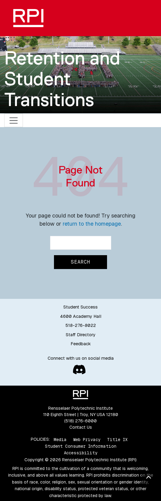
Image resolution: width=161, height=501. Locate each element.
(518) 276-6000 (80, 421)
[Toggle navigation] (13, 120)
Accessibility (80, 453)
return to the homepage (92, 223)
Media (60, 439)
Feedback (81, 343)
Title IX (117, 439)
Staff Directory (81, 334)
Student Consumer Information (80, 446)
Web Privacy (86, 439)
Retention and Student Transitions (62, 78)
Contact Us (80, 427)
